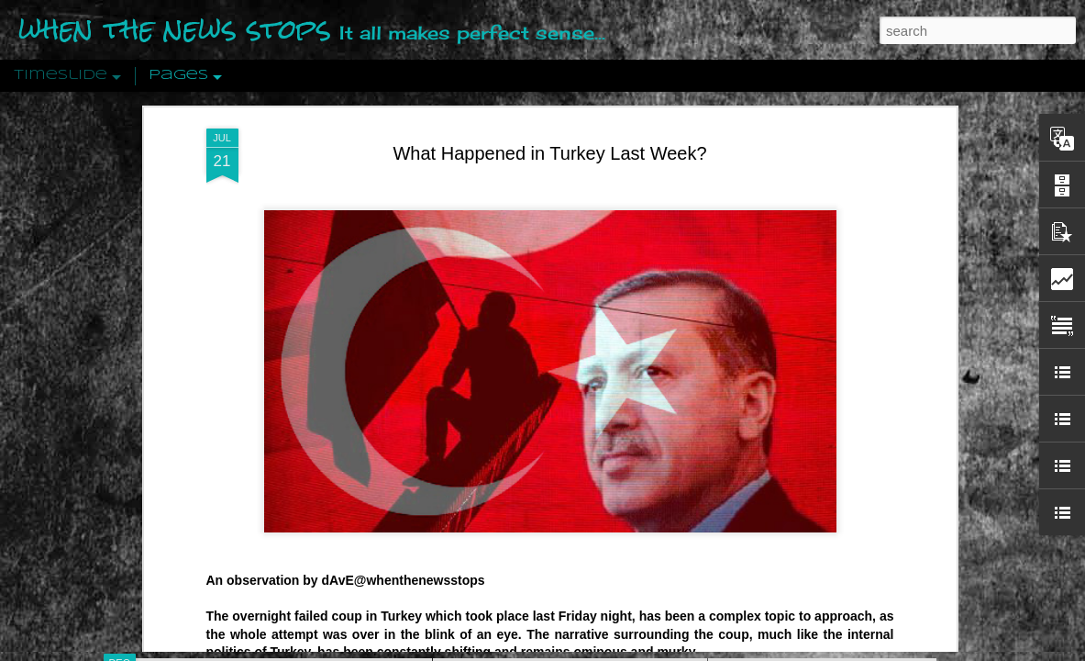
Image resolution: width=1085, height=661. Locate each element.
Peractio (185, 426)
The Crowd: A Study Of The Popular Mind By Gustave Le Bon (897, 456)
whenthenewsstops (425, 205)
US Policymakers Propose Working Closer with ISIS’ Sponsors (900, 552)
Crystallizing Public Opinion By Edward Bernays (858, 424)
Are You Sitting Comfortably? (553, 470)
